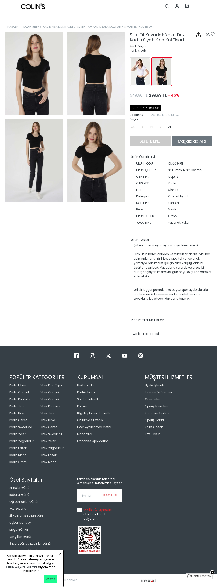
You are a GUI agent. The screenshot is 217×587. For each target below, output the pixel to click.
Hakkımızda (85, 385)
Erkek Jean (47, 413)
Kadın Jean (17, 406)
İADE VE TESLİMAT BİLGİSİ (148, 320)
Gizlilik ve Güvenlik (90, 420)
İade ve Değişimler (158, 392)
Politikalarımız (87, 392)
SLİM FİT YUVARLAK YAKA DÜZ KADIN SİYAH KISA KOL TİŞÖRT (115, 27)
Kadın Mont (17, 455)
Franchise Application (93, 441)
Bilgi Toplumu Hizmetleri (94, 413)
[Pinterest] (140, 355)
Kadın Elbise (17, 385)
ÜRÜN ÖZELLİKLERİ (143, 157)
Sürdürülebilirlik (88, 399)
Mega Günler (18, 529)
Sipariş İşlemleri (156, 406)
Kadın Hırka (17, 413)
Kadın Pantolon (20, 399)
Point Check (154, 427)
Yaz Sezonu (17, 509)
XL (169, 127)
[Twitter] (109, 355)
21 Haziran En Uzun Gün (26, 516)
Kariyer (82, 406)
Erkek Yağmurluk (52, 448)
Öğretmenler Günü (23, 502)
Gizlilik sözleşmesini (97, 510)
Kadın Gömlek (19, 392)
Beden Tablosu (168, 115)
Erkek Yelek (48, 441)
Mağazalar (84, 434)
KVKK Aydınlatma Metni (94, 427)
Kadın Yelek (17, 434)
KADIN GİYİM (31, 27)
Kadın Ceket (18, 420)
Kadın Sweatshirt (21, 427)
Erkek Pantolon (50, 406)
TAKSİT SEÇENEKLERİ (145, 334)
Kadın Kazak (18, 448)
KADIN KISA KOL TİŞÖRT (58, 27)
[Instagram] (93, 355)
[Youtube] (125, 355)
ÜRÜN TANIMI (140, 240)
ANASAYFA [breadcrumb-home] (12, 27)
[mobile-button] (200, 7)
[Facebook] (77, 355)
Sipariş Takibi (154, 420)
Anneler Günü (19, 488)
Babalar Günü (19, 495)
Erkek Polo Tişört (52, 385)
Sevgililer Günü (20, 536)
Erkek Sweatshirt (52, 434)
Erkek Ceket (48, 427)
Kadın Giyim (18, 462)
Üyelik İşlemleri (155, 385)
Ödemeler (152, 399)
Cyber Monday (20, 523)
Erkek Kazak (48, 455)
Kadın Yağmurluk (21, 441)
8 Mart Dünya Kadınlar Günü (30, 543)
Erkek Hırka (47, 420)
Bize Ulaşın (152, 434)
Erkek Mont (48, 462)
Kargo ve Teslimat (158, 413)
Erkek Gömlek (50, 392)
